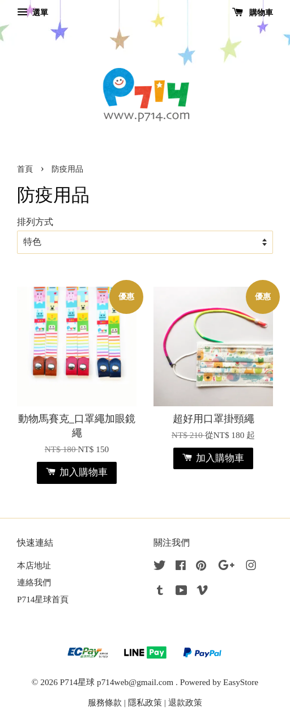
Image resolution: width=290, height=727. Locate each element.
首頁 (25, 169)
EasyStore (240, 682)
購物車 (253, 13)
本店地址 (34, 565)
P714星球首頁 (43, 599)
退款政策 (185, 702)
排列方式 (35, 222)
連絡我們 (34, 582)
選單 (32, 13)
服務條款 (105, 702)
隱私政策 (145, 702)
